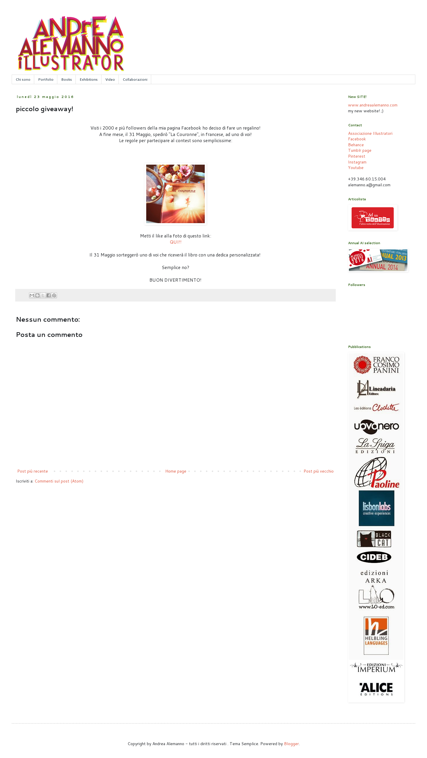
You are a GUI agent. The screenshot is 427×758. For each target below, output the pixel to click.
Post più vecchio (319, 471)
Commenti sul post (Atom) (59, 481)
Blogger (291, 744)
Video (110, 79)
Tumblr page (359, 150)
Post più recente (32, 471)
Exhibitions (89, 79)
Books (66, 79)
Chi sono (23, 79)
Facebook (357, 139)
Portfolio (46, 79)
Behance (356, 145)
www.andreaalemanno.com (372, 105)
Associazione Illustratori (370, 133)
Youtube (356, 167)
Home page (175, 471)
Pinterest (356, 156)
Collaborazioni (135, 79)
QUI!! (176, 242)
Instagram (357, 162)
